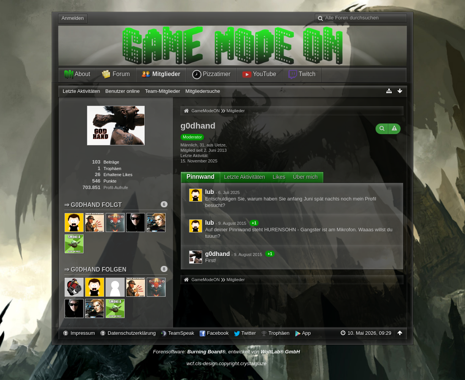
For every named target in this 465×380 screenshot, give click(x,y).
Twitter (248, 333)
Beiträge (111, 162)
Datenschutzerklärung (132, 333)
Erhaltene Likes (117, 174)
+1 (254, 223)
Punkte (109, 181)
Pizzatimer (211, 74)
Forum (116, 74)
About (77, 74)
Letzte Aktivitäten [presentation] (244, 177)
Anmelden (73, 18)
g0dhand (217, 254)
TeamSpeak (181, 333)
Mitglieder (161, 74)
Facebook (218, 333)
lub (209, 192)
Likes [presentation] (279, 177)
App (306, 333)
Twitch (301, 74)
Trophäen (112, 168)
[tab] (200, 177)
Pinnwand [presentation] (201, 176)
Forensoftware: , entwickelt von (226, 352)
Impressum (83, 333)
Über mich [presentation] (305, 177)
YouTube (259, 74)
